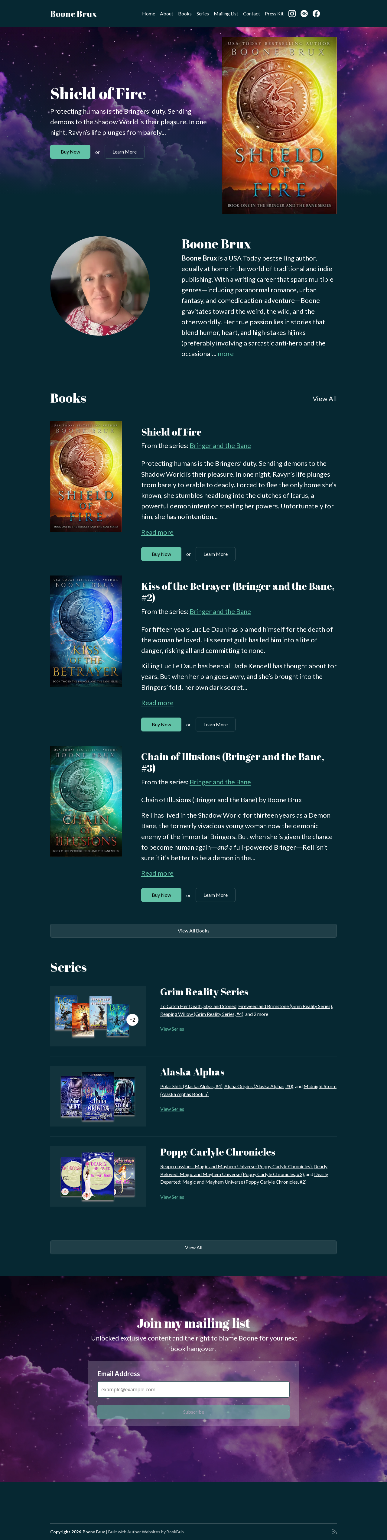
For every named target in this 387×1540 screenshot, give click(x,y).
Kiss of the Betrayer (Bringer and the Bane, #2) (237, 591)
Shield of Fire (98, 93)
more (226, 353)
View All (325, 398)
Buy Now (70, 151)
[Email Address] (193, 1389)
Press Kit (274, 13)
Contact (251, 13)
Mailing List (226, 13)
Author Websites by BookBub (155, 1531)
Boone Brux (73, 13)
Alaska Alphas (192, 1071)
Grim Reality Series (204, 991)
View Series (172, 1029)
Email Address (118, 1374)
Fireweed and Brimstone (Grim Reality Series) (285, 1006)
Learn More (124, 151)
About (166, 13)
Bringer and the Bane (220, 445)
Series (203, 13)
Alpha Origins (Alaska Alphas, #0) (258, 1086)
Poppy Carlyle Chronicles (217, 1151)
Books (185, 13)
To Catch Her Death (181, 1006)
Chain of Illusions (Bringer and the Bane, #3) (232, 762)
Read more (157, 532)
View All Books (194, 930)
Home (148, 13)
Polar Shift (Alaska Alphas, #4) (191, 1086)
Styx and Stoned (219, 1006)
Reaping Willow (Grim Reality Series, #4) (201, 1014)
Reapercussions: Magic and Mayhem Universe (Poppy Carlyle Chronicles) (236, 1166)
